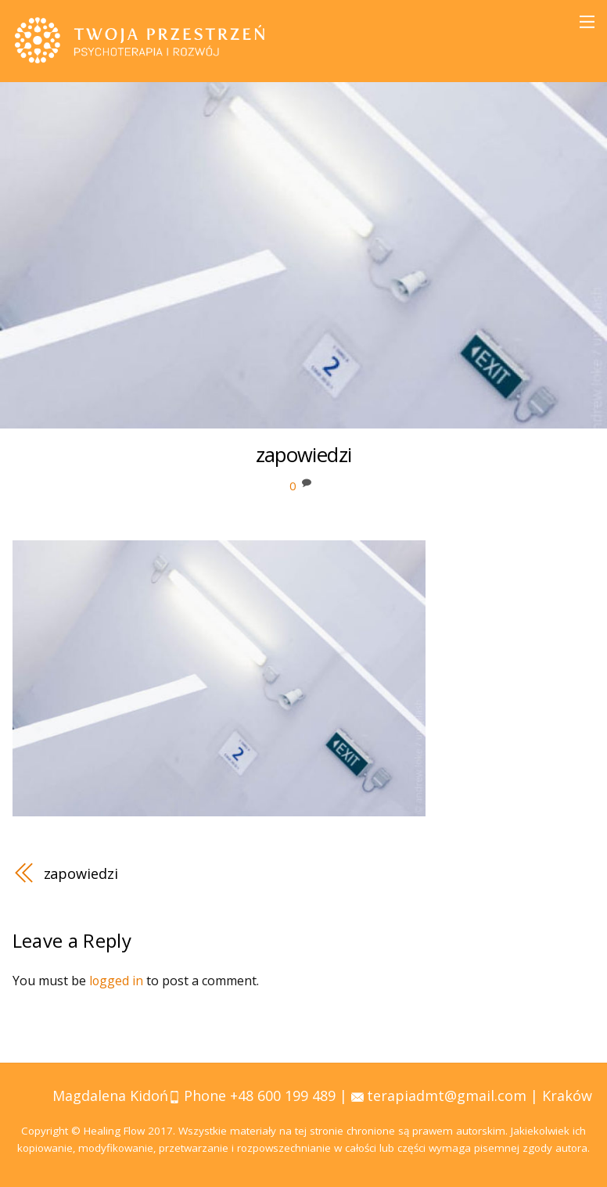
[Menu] (586, 22)
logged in (116, 980)
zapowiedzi (82, 872)
